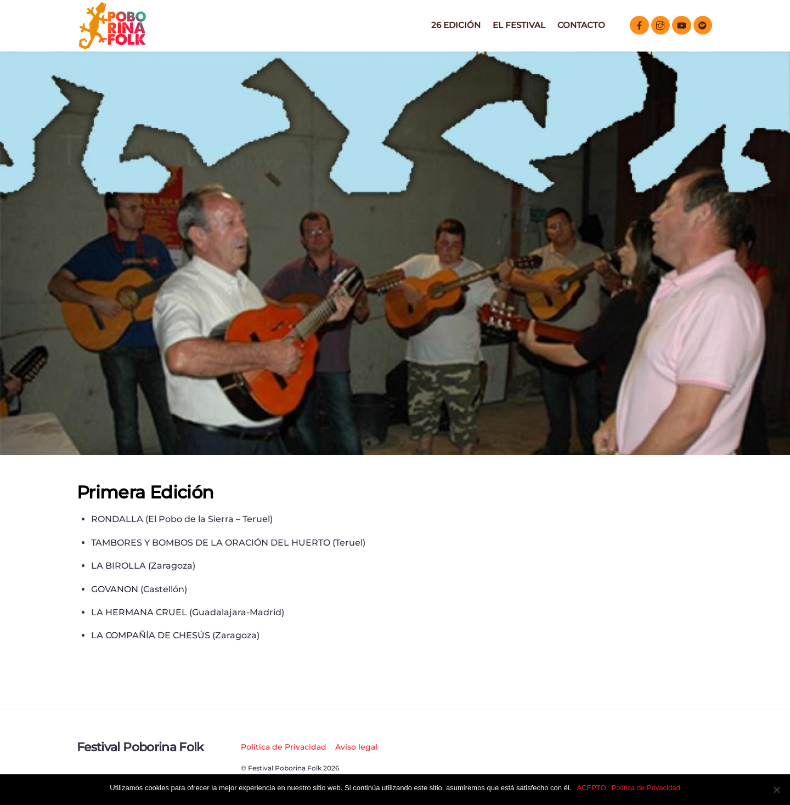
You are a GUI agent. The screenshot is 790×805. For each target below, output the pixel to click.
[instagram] (660, 24)
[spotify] (703, 24)
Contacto (581, 25)
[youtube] (681, 24)
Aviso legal (356, 747)
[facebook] (639, 24)
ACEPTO (591, 788)
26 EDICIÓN (456, 25)
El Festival (519, 25)
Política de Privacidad (283, 747)
